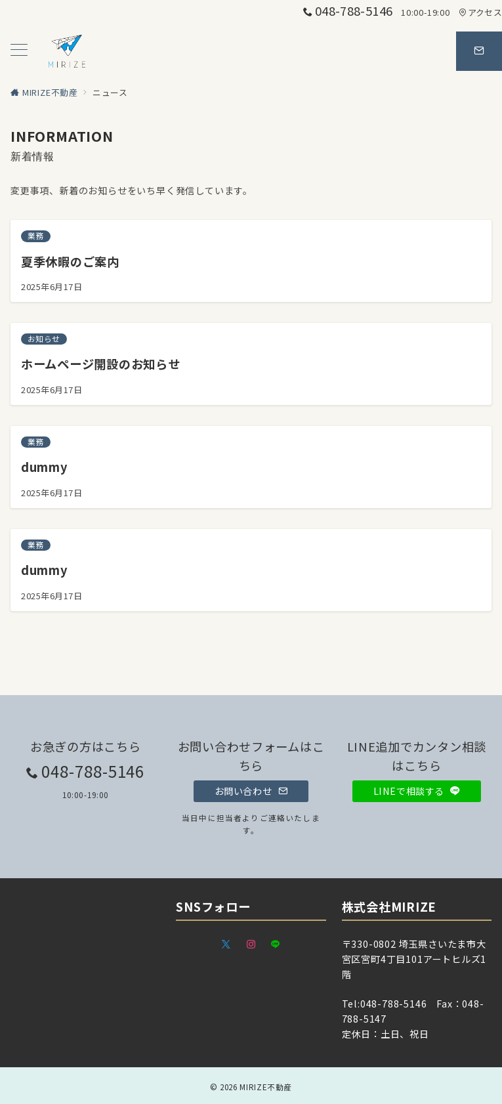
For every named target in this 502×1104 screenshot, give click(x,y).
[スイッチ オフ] (479, 51)
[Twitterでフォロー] (226, 944)
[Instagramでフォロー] (251, 944)
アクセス (480, 12)
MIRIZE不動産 (266, 1087)
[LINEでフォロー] (275, 944)
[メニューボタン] (19, 51)
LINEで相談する (416, 790)
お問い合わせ (251, 790)
